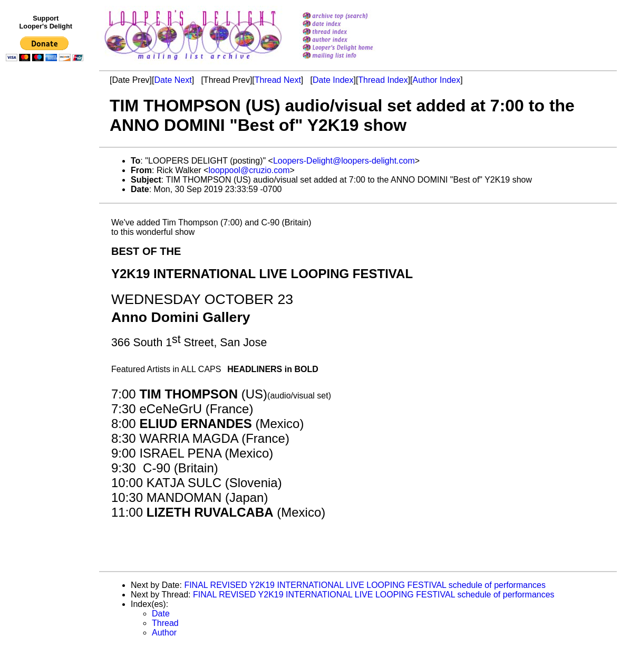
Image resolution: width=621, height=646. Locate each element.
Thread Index (382, 79)
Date (161, 613)
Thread (165, 623)
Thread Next (278, 79)
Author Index (437, 79)
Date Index (333, 79)
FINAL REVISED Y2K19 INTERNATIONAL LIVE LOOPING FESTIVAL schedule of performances (365, 585)
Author (164, 632)
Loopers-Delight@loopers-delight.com (344, 160)
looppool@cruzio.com (248, 170)
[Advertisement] (46, 283)
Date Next (172, 79)
